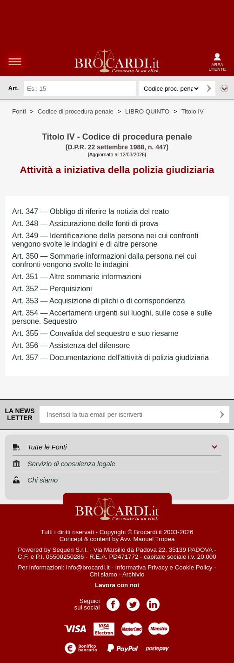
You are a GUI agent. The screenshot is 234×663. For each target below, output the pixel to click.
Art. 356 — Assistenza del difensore (71, 345)
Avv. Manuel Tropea (147, 539)
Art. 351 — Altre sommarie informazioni (76, 277)
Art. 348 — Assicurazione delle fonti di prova (85, 224)
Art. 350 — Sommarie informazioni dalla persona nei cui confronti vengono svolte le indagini (104, 260)
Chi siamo (103, 574)
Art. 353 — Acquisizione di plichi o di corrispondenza (98, 301)
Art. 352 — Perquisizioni (52, 289)
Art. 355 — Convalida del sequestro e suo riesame (95, 333)
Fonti (19, 111)
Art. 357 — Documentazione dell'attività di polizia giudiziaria (110, 358)
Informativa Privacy (141, 567)
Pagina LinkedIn (153, 601)
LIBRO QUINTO (147, 111)
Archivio (133, 574)
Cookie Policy (194, 567)
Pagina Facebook (113, 601)
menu (15, 61)
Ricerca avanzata (224, 88)
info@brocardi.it (88, 567)
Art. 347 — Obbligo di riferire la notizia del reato (90, 211)
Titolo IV (192, 111)
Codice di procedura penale (76, 111)
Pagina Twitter (133, 601)
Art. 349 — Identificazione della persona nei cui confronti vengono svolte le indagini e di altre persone (105, 240)
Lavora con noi (117, 585)
